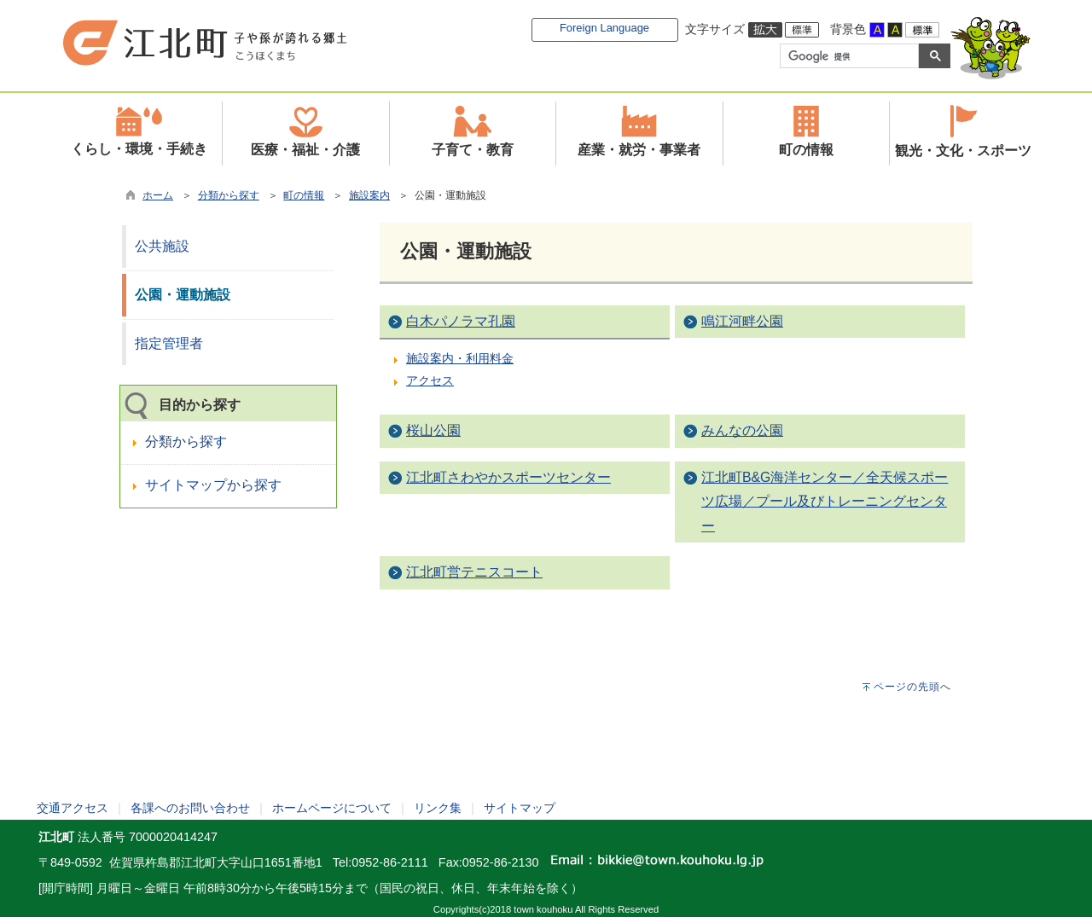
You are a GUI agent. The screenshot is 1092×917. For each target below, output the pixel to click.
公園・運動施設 (182, 294)
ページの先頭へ (912, 687)
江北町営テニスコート (474, 572)
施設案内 (369, 195)
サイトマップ (519, 808)
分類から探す (228, 195)
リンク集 (438, 808)
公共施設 (162, 246)
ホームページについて (332, 808)
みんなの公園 (742, 430)
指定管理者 (169, 343)
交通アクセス (72, 808)
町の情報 (303, 195)
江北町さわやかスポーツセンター (508, 477)
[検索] (847, 56)
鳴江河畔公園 (742, 321)
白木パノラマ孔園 (460, 321)
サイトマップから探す (213, 485)
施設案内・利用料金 (460, 358)
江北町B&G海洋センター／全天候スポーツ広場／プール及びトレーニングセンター (824, 501)
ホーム (157, 195)
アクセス (430, 380)
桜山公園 (433, 430)
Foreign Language (604, 27)
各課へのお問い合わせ (190, 808)
